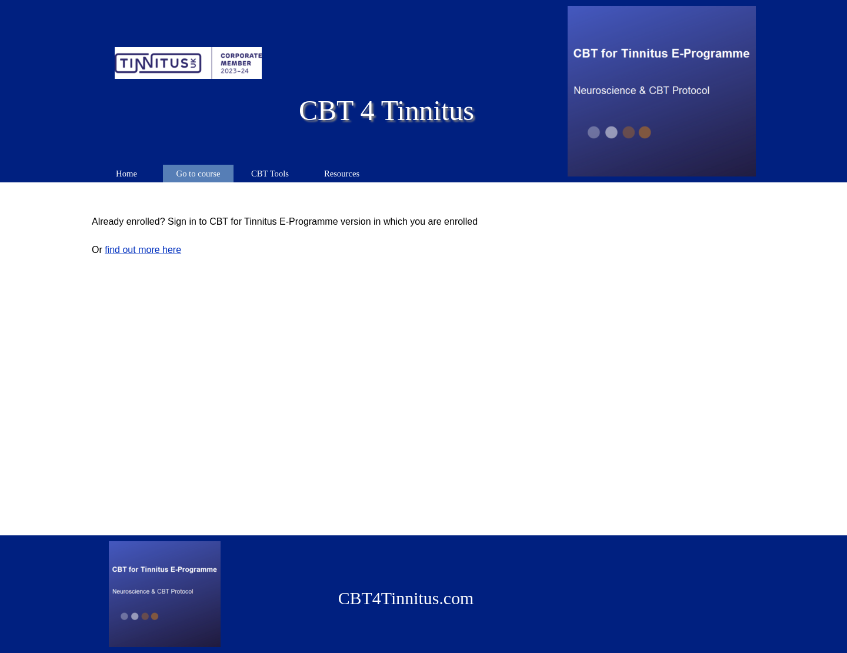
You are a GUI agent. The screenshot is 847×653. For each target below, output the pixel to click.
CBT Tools (270, 173)
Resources (341, 173)
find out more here (143, 250)
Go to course (198, 173)
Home (126, 173)
